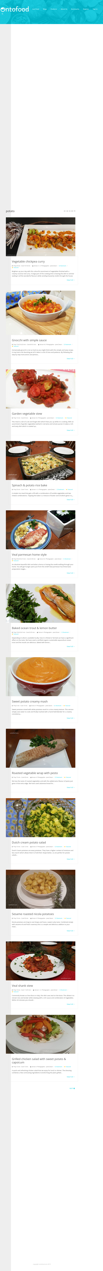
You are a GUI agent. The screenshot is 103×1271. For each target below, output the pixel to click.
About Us (64, 9)
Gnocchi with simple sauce (29, 340)
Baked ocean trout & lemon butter (34, 628)
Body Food (13, 9)
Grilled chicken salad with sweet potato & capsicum (39, 1060)
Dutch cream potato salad (29, 842)
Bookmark (62, 266)
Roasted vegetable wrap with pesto (35, 773)
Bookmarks (75, 9)
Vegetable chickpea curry (28, 261)
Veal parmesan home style (29, 554)
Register (86, 9)
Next (72, 1088)
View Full (70, 280)
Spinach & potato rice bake (29, 485)
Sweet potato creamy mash (30, 701)
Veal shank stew (22, 985)
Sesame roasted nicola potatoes (33, 914)
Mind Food (24, 9)
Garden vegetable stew (27, 413)
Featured (15, 267)
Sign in (95, 9)
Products (54, 9)
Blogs (45, 9)
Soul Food (35, 9)
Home (4, 9)
